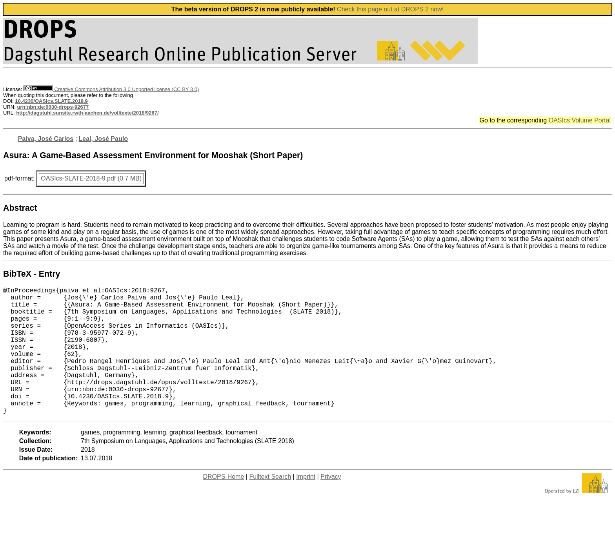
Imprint (305, 505)
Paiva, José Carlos (45, 138)
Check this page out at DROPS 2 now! (390, 9)
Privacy (330, 505)
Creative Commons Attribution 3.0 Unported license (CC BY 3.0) (111, 89)
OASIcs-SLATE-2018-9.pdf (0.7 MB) (91, 178)
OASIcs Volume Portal (580, 120)
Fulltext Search (270, 505)
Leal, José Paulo (103, 138)
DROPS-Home (223, 505)
